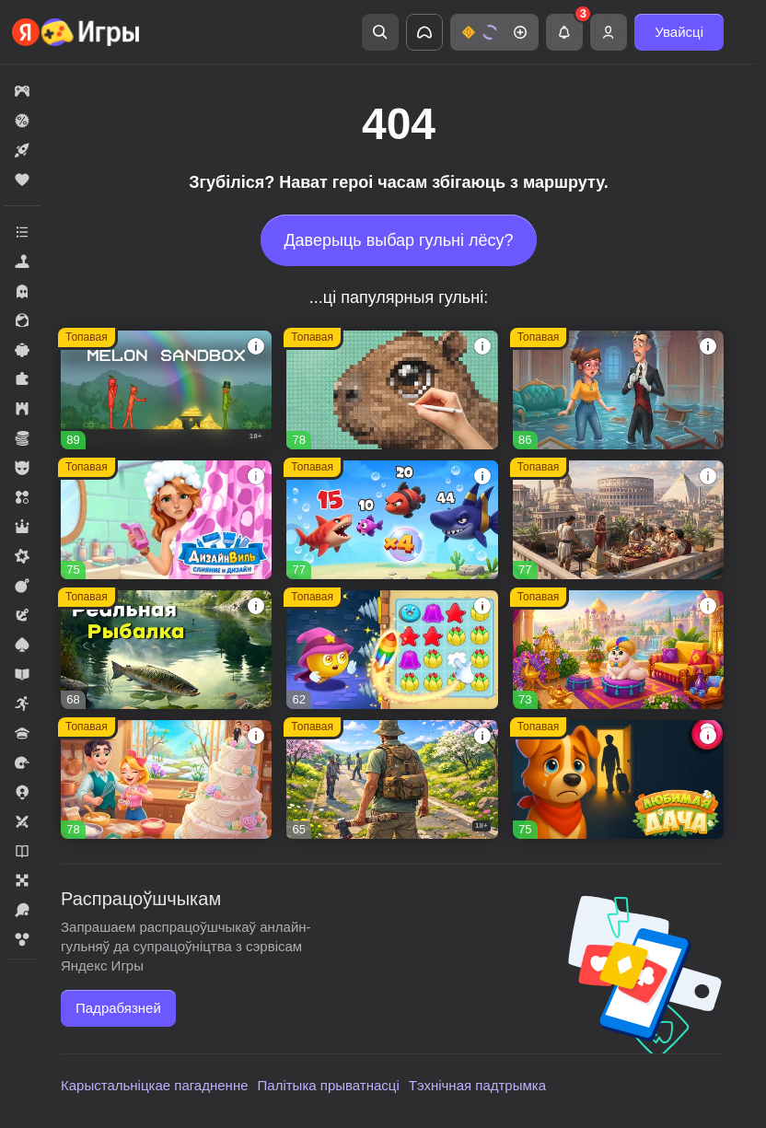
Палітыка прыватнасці (329, 1085)
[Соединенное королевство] (391, 519)
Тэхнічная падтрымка (477, 1085)
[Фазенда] (618, 649)
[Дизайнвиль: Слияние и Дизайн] (166, 519)
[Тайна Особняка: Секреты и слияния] (618, 390)
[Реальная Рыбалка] (166, 649)
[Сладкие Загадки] (391, 649)
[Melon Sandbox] (166, 390)
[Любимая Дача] (618, 779)
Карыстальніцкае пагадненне (155, 1085)
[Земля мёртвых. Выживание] (391, 779)
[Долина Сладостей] (166, 779)
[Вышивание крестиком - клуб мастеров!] (391, 390)
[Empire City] (618, 519)
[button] (494, 32)
